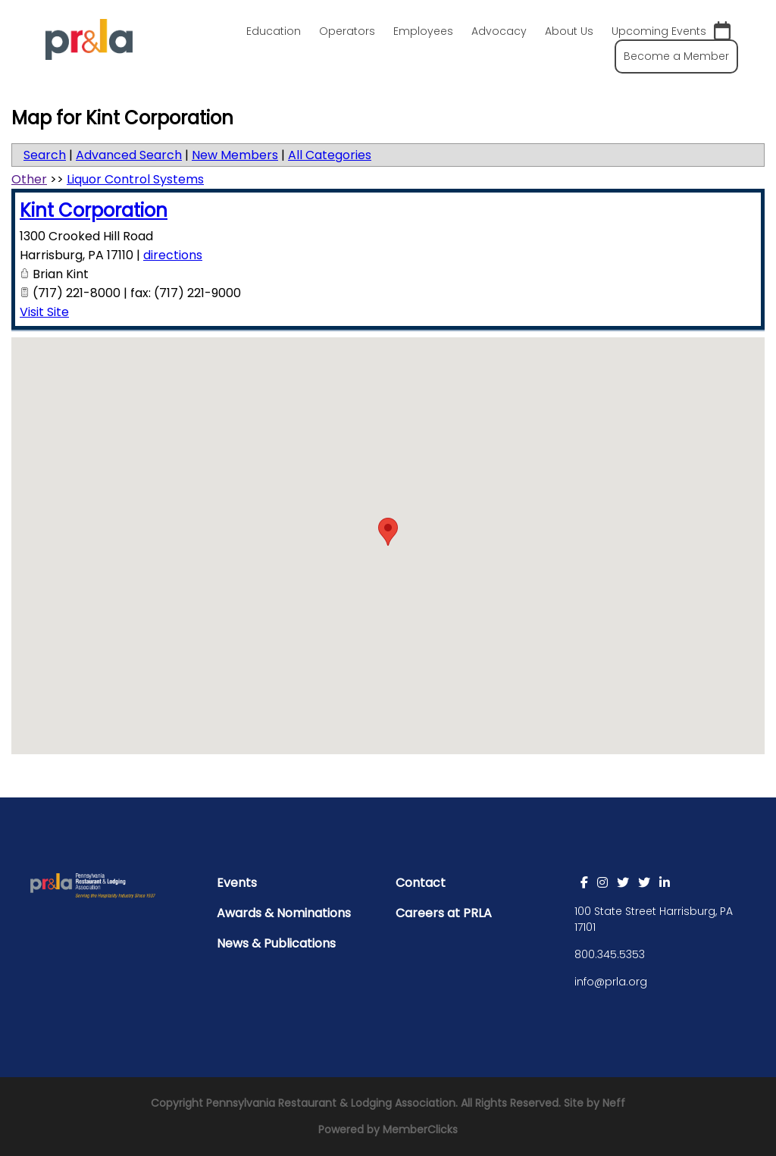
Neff (613, 1103)
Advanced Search (129, 155)
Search (44, 155)
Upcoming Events (671, 31)
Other (29, 179)
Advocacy (499, 31)
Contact (421, 882)
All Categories (329, 155)
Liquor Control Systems (135, 179)
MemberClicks (420, 1129)
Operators (347, 31)
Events (237, 882)
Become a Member (676, 56)
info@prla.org (610, 981)
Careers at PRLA (444, 913)
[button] (388, 532)
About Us (569, 31)
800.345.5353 (609, 954)
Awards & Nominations (284, 913)
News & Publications (276, 943)
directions (172, 255)
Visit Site (44, 312)
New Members (235, 155)
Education (273, 31)
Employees (423, 31)
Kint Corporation (93, 210)
